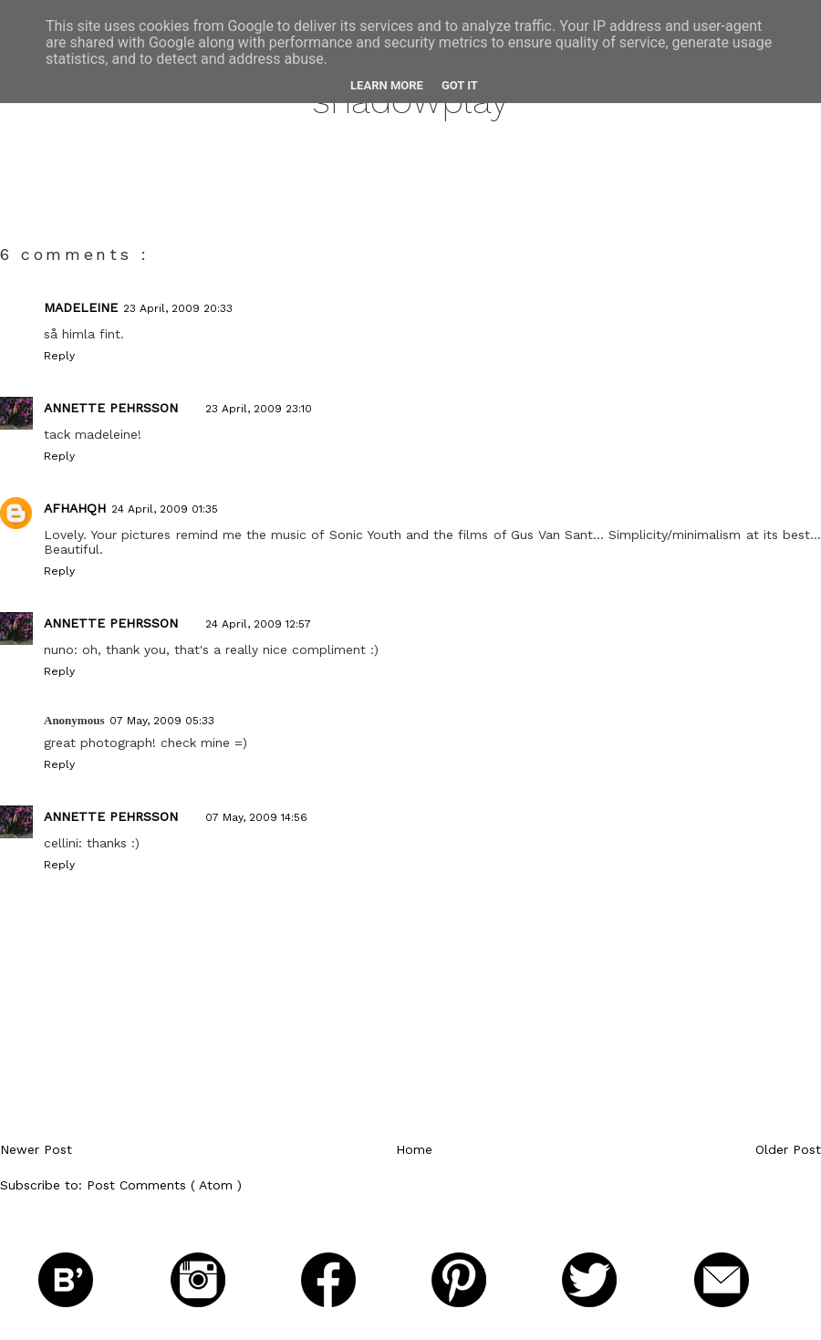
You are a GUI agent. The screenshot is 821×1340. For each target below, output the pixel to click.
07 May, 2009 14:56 (256, 817)
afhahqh (75, 508)
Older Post (788, 1149)
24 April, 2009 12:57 (258, 624)
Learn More (386, 85)
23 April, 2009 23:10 (258, 408)
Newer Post (36, 1149)
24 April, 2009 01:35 (164, 509)
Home (414, 1149)
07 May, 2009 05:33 (161, 720)
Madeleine (81, 307)
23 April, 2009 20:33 (178, 308)
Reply (59, 355)
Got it (460, 85)
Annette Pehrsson (111, 407)
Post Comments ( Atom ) (164, 1185)
